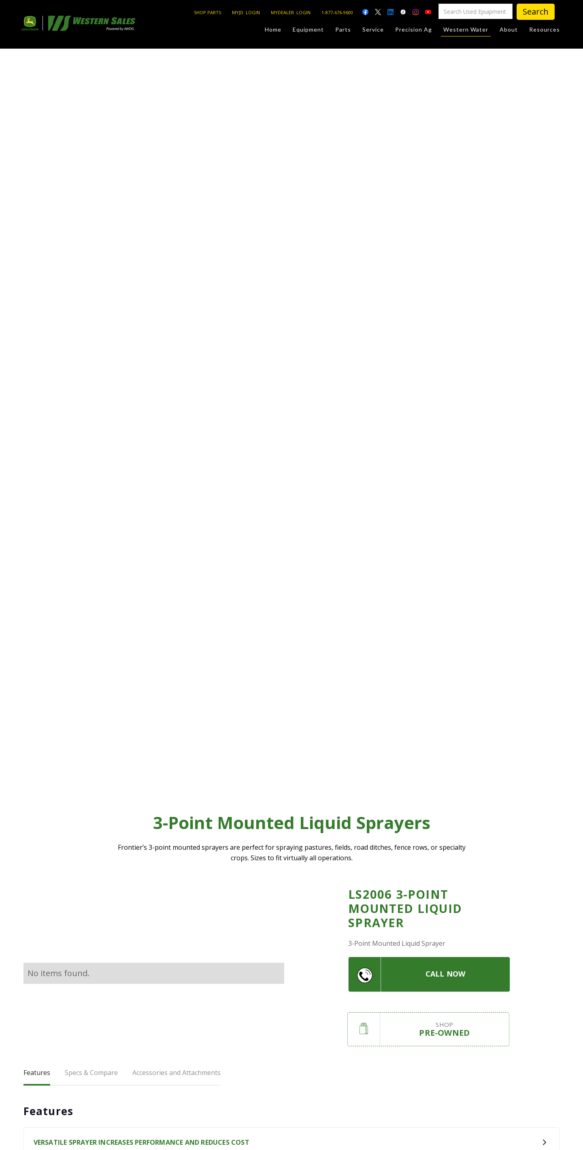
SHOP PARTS (207, 12)
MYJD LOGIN (246, 12)
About (509, 29)
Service (373, 29)
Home (273, 29)
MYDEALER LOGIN (291, 12)
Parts (343, 29)
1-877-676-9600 (337, 12)
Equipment (308, 29)
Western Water (466, 31)
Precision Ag (413, 29)
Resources (544, 29)
